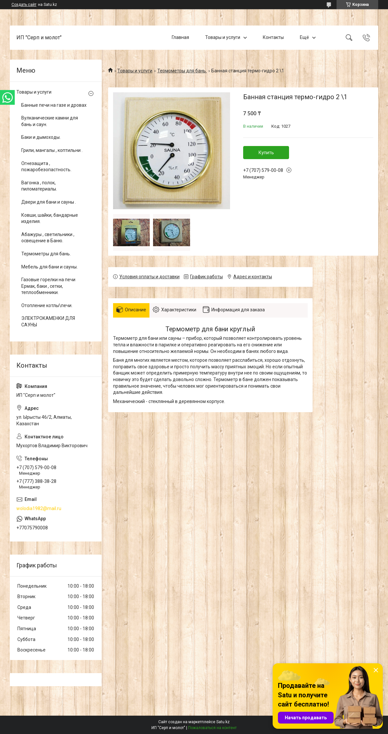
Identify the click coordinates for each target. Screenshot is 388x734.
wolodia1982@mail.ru (38, 508)
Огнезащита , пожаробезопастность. (46, 167)
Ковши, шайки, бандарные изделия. (49, 218)
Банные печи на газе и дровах (54, 105)
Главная (180, 37)
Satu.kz (223, 722)
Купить (266, 152)
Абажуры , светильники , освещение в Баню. (47, 238)
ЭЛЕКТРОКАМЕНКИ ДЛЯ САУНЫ (48, 321)
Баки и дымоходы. (41, 137)
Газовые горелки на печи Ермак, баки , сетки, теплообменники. (48, 286)
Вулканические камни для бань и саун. (49, 121)
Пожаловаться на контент (212, 727)
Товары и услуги (222, 37)
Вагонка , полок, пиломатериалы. (39, 186)
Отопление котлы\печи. (46, 305)
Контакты (273, 37)
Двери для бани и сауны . (48, 202)
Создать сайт (23, 4)
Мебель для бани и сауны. (49, 266)
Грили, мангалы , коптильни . (52, 150)
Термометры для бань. (182, 70)
